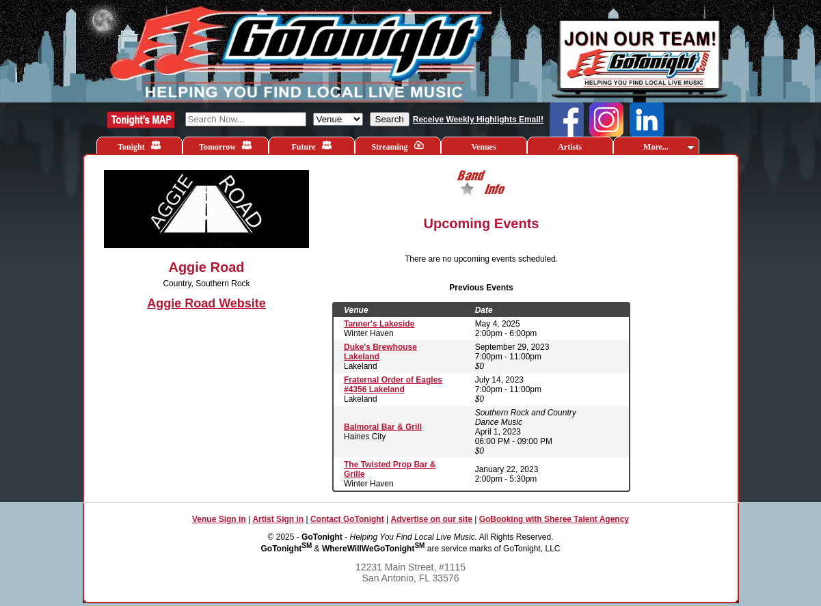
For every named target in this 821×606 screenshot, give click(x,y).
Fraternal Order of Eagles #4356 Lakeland (393, 384)
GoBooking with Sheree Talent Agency (554, 519)
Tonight (139, 146)
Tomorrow (225, 146)
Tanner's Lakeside (379, 324)
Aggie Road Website (206, 303)
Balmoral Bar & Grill (383, 427)
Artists (570, 147)
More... (668, 147)
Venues (483, 147)
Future (311, 146)
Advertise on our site (431, 519)
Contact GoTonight (347, 519)
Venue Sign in (219, 519)
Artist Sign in (278, 519)
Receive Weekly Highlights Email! (478, 119)
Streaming (397, 146)
